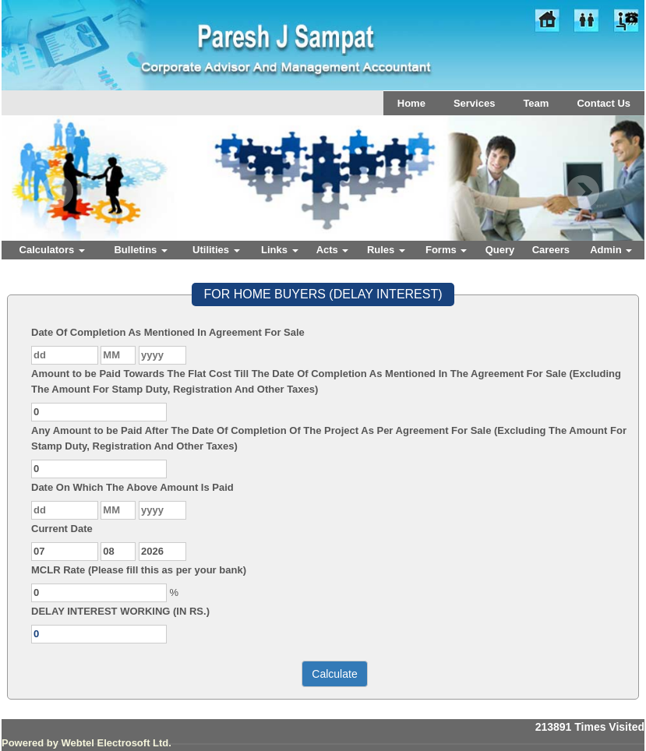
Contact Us (603, 103)
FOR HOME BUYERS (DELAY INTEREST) (322, 294)
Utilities (216, 250)
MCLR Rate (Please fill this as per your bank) (138, 570)
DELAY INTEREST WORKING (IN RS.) (120, 611)
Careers (551, 250)
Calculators (52, 250)
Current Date (62, 528)
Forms (446, 250)
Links (279, 250)
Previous (57, 192)
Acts (332, 250)
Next (582, 192)
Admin (611, 250)
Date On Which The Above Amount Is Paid (132, 487)
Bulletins (141, 250)
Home (411, 103)
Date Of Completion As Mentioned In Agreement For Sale (168, 332)
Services (475, 103)
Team (536, 103)
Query (500, 250)
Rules (386, 250)
